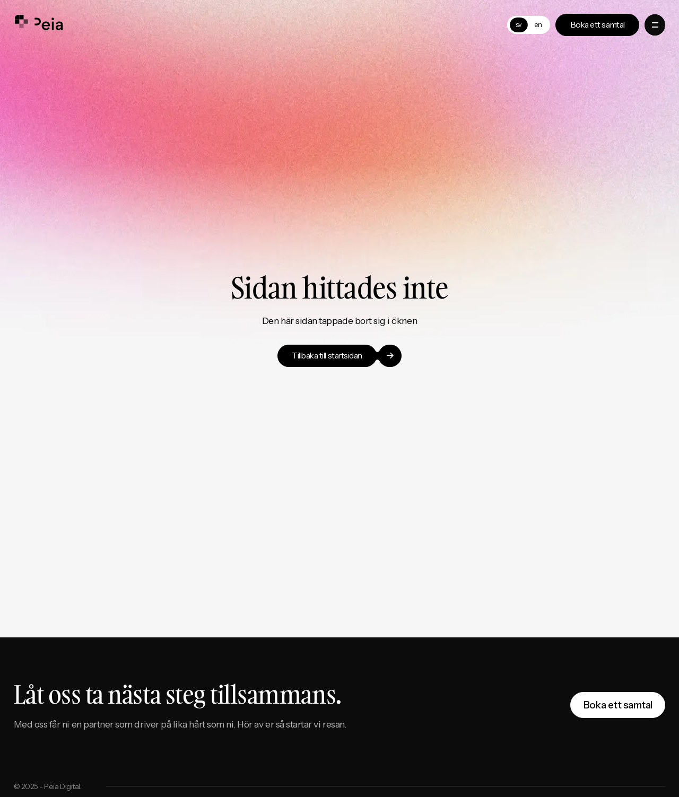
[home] (39, 25)
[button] (655, 24)
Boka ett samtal (618, 705)
